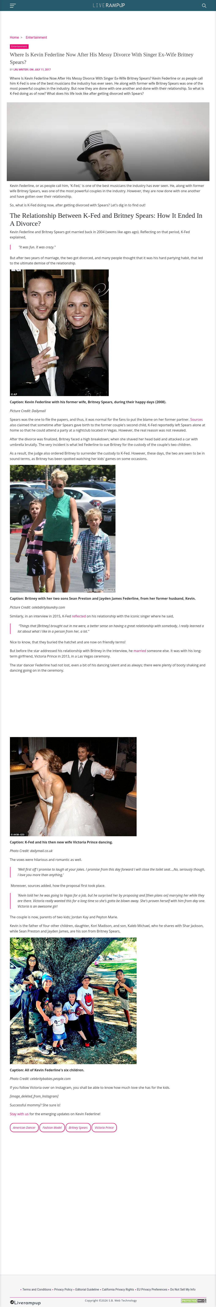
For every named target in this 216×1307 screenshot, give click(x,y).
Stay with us (19, 1114)
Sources (196, 419)
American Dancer (24, 1128)
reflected (79, 616)
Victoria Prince (104, 1128)
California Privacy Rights (118, 1289)
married (140, 650)
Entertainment (36, 37)
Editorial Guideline (87, 1289)
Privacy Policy (63, 1289)
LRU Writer (21, 69)
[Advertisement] (45, 706)
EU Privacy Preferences (152, 1289)
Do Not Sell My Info (182, 1289)
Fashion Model (52, 1128)
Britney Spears (78, 1128)
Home (14, 37)
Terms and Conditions (36, 1289)
